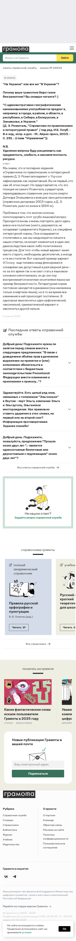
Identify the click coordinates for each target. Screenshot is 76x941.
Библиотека (10, 830)
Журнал (7, 835)
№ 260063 (9, 78)
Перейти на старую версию (27, 907)
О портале (49, 815)
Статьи (8, 723)
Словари (8, 820)
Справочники (11, 825)
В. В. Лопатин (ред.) (21, 616)
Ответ (6, 164)
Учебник (8, 840)
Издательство (11, 844)
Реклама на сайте (53, 830)
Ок (64, 928)
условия (27, 932)
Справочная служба (14, 815)
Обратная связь (52, 825)
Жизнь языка (24, 723)
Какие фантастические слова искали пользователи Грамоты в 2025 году (27, 714)
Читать (19, 627)
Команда (48, 820)
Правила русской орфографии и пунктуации (23, 607)
